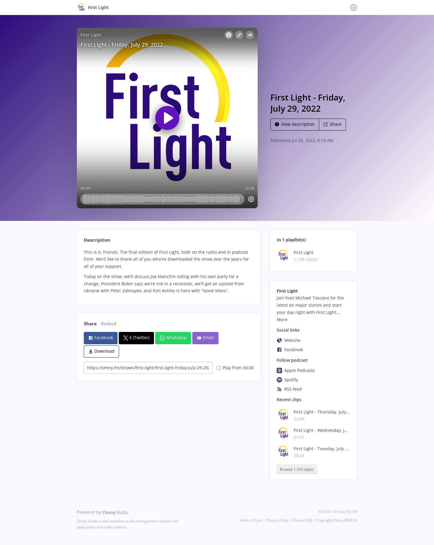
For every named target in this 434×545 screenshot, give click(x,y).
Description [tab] (97, 240)
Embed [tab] (109, 323)
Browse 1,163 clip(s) (297, 469)
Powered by (102, 512)
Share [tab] (90, 323)
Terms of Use (250, 520)
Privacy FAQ (302, 520)
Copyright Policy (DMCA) (336, 520)
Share (332, 124)
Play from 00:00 (235, 367)
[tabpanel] (168, 272)
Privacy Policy (277, 520)
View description (295, 124)
